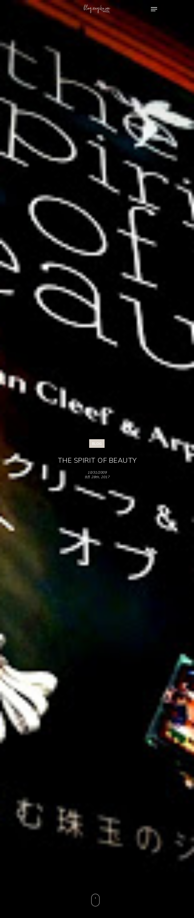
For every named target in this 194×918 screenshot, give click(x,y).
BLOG (97, 443)
